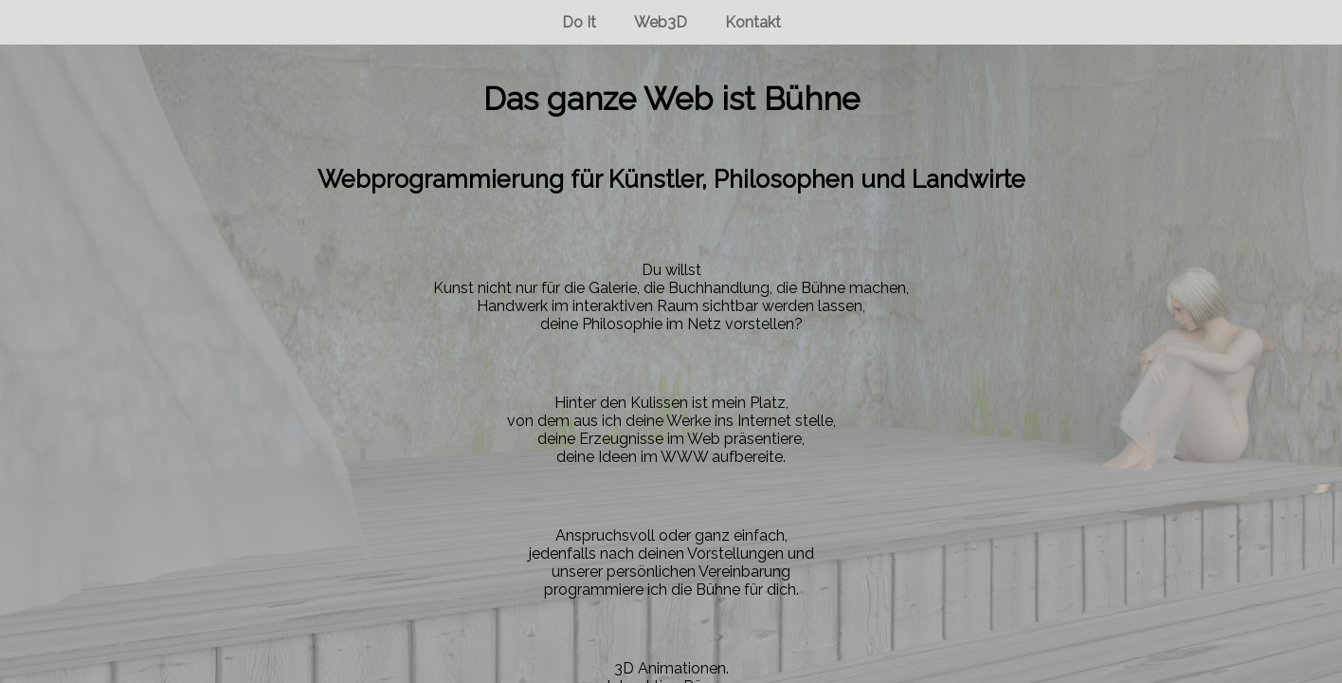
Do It (579, 22)
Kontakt (753, 22)
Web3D (660, 22)
